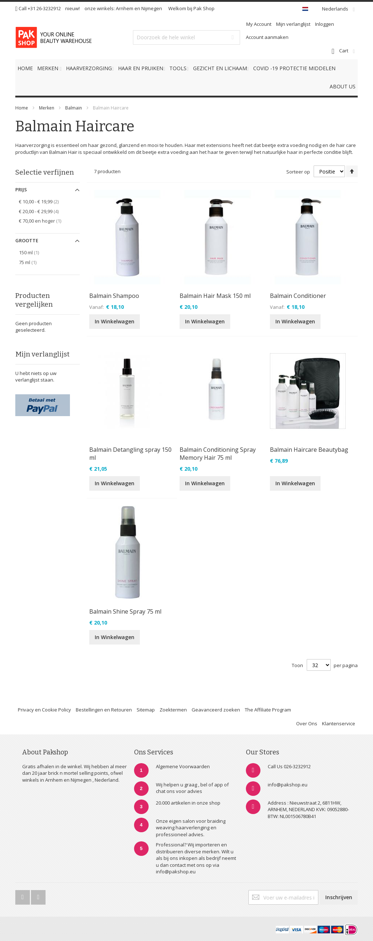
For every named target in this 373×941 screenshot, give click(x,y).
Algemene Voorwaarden (183, 766)
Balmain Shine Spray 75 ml (125, 611)
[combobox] (186, 37)
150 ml (33, 252)
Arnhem (124, 8)
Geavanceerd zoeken (216, 709)
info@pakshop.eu (287, 784)
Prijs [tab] (21, 189)
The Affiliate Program (268, 709)
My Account (258, 24)
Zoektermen (173, 709)
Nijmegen (151, 8)
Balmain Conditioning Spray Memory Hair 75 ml (218, 454)
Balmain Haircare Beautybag (309, 450)
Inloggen (324, 24)
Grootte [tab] (26, 240)
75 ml (31, 262)
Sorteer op (298, 171)
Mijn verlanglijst (293, 24)
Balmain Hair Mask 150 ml (215, 296)
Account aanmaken (267, 37)
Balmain (74, 108)
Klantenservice (338, 723)
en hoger (44, 220)
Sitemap (146, 709)
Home (21, 108)
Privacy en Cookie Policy (44, 709)
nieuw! (72, 8)
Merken (46, 108)
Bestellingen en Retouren (104, 709)
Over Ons (306, 723)
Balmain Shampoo (114, 296)
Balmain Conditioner (298, 296)
